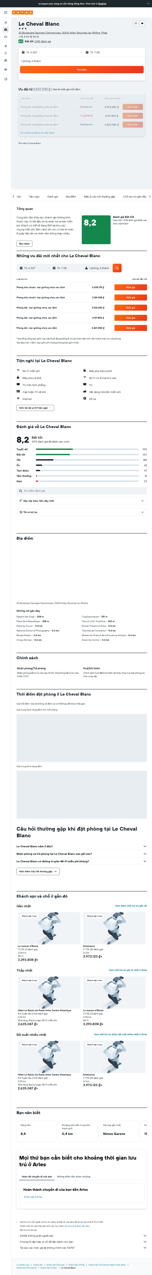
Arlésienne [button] (89, 890)
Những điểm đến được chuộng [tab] (73, 1121)
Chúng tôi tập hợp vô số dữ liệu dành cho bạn (83, 1186)
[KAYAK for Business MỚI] (5, 60)
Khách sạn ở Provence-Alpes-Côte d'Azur (107, 1209)
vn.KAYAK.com (23, 1209)
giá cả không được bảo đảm (77, 1170)
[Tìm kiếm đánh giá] (84, 490)
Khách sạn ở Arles (33, 1141)
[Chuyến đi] (5, 69)
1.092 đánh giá (42, 41)
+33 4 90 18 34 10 (29, 36)
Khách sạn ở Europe (56, 1209)
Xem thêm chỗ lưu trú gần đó (131, 850)
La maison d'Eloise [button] (28, 890)
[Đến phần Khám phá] (5, 46)
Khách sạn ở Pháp (77, 1209)
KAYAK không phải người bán (83, 1180)
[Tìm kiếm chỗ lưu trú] (5, 29)
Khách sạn (38, 1209)
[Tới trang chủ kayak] (22, 12)
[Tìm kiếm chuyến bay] (5, 22)
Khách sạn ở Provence (27, 1212)
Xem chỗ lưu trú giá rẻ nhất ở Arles (128, 914)
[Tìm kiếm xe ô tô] (5, 36)
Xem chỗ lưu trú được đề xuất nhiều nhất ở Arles (120, 979)
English (102, 3)
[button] (148, 3)
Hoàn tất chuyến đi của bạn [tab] (37, 1121)
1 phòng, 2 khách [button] (31, 61)
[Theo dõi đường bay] (5, 53)
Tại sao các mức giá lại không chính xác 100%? (83, 1192)
